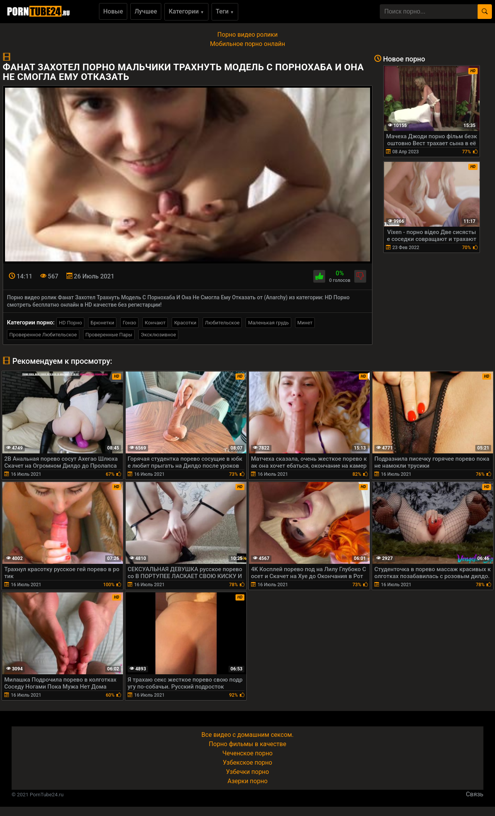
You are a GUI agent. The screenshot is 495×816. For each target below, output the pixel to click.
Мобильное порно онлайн (247, 44)
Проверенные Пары (108, 335)
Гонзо (129, 323)
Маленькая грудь (268, 323)
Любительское (222, 323)
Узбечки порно (247, 771)
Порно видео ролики (247, 34)
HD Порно (70, 323)
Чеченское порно (247, 753)
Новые (113, 11)
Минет (304, 323)
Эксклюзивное (158, 335)
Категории (186, 11)
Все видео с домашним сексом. (247, 734)
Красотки (185, 323)
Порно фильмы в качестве (247, 744)
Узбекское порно (247, 762)
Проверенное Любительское (43, 335)
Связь (474, 794)
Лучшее (146, 11)
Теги (225, 11)
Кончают (155, 323)
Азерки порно (247, 781)
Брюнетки (102, 323)
